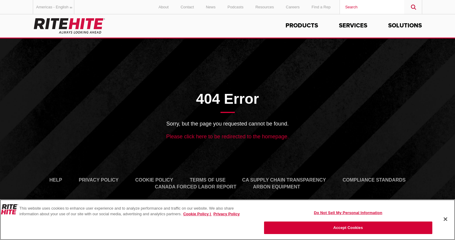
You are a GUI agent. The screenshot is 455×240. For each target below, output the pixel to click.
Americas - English (55, 7)
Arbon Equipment (276, 186)
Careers (293, 7)
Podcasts (235, 7)
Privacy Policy (99, 179)
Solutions (405, 25)
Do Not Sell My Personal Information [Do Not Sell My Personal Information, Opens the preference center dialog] (348, 212)
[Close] (445, 219)
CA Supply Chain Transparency (284, 179)
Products (302, 25)
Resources (264, 7)
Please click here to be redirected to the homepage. (227, 137)
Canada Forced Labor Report (195, 186)
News (211, 7)
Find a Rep (321, 7)
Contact (187, 7)
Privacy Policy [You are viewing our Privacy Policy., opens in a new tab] (226, 214)
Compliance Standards (374, 179)
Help (56, 179)
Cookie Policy (154, 179)
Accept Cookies (348, 227)
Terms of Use (208, 179)
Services (353, 25)
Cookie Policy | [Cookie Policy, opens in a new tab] (197, 214)
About (163, 7)
